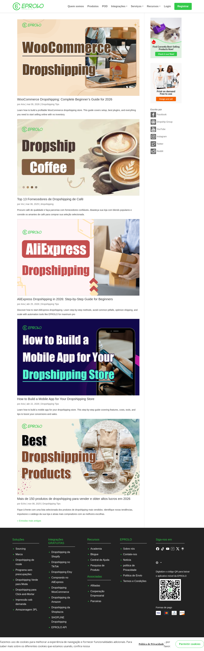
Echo (23, 503)
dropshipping (47, 204)
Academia (96, 548)
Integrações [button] (118, 6)
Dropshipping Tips (50, 104)
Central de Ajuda (100, 560)
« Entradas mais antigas (29, 520)
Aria (23, 104)
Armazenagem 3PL (26, 609)
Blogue (94, 554)
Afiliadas (95, 585)
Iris (22, 204)
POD (105, 6)
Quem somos (76, 6)
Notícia (127, 560)
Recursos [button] (153, 6)
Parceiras (96, 601)
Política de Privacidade (151, 644)
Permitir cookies (189, 644)
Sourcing (21, 548)
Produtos (92, 6)
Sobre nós (129, 548)
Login (167, 6)
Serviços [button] (136, 6)
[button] (162, 548)
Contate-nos (130, 554)
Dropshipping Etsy (61, 572)
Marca (19, 554)
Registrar (183, 6)
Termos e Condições (134, 581)
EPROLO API (59, 627)
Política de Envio (132, 575)
